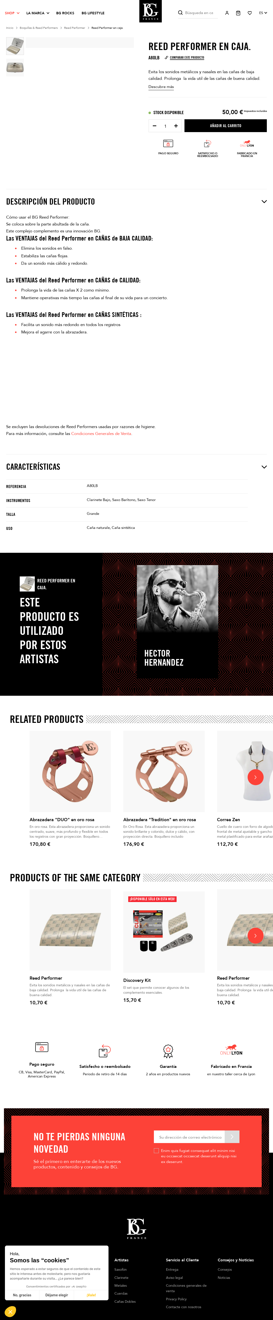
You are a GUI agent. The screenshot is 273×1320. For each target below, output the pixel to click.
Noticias (224, 1277)
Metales (120, 1285)
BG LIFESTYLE (93, 13)
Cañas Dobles (125, 1301)
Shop (10, 13)
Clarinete (121, 1277)
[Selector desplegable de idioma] (263, 13)
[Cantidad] (165, 126)
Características (136, 467)
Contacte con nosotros (183, 1307)
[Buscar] (198, 13)
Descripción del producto (136, 202)
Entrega (172, 1269)
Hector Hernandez (163, 658)
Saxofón (120, 1269)
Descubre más (161, 86)
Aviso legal (174, 1277)
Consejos (225, 1269)
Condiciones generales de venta (186, 1288)
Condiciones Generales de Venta (101, 433)
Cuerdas (120, 1293)
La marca (35, 13)
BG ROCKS (65, 13)
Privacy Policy (176, 1299)
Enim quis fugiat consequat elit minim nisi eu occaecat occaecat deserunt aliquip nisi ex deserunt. (199, 1156)
